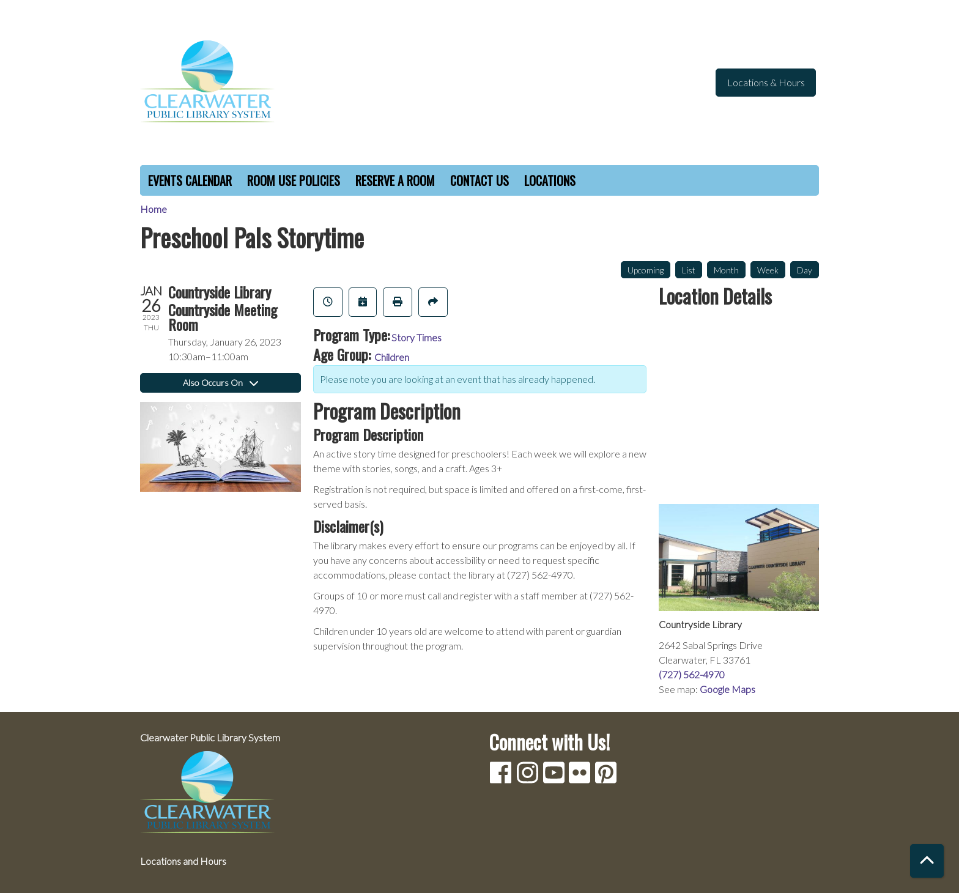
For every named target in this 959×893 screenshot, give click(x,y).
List (688, 270)
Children (391, 357)
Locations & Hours (766, 82)
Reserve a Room (395, 180)
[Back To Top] (927, 861)
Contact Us (479, 180)
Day (804, 270)
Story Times (416, 337)
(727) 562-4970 (692, 674)
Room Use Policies (293, 180)
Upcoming (646, 270)
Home (153, 209)
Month (726, 270)
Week (768, 270)
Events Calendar (190, 180)
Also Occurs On (220, 382)
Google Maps (727, 689)
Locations (550, 180)
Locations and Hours (183, 861)
